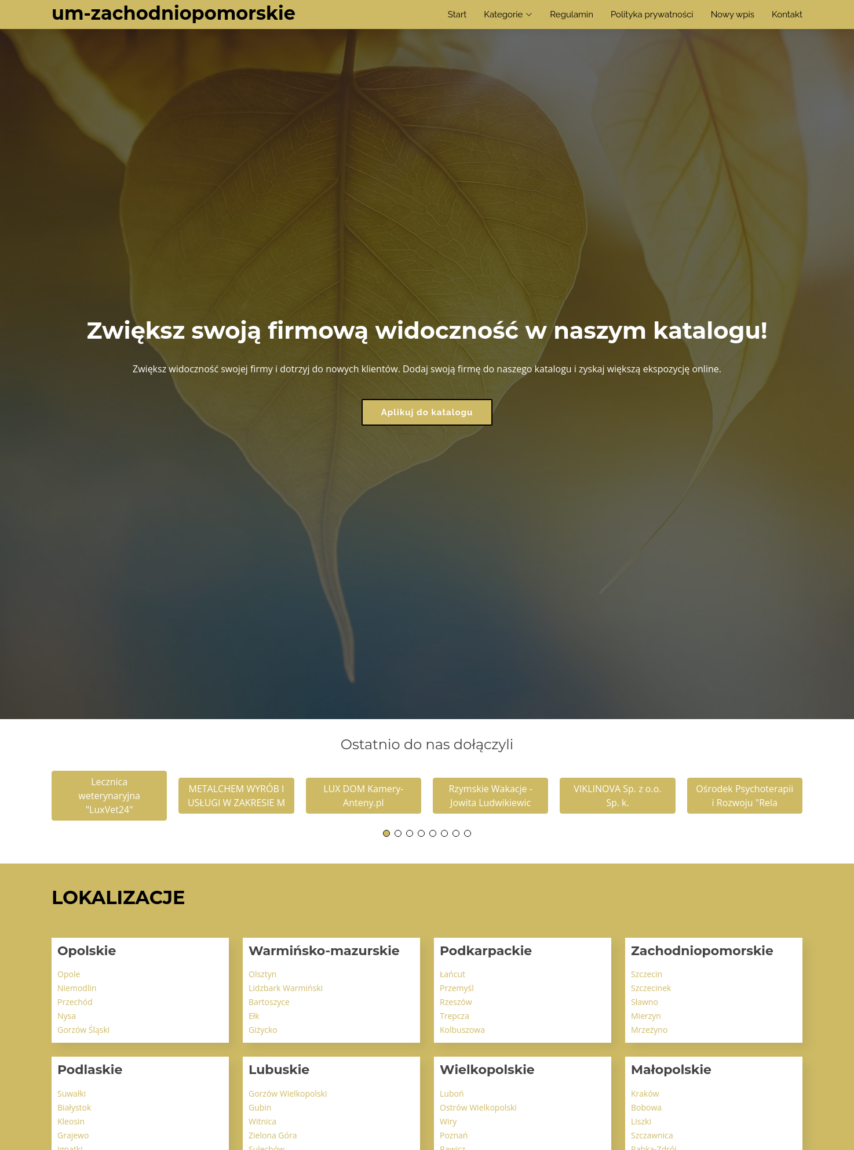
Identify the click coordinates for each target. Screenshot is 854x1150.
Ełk (254, 1015)
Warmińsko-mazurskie (324, 951)
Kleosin (71, 1121)
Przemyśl (457, 987)
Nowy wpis (732, 14)
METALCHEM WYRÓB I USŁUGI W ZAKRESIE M (236, 795)
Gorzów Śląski (83, 1029)
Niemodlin (77, 987)
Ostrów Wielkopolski (478, 1107)
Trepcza (454, 1015)
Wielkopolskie (487, 1070)
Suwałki (71, 1093)
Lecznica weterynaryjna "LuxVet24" (109, 795)
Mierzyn (646, 1015)
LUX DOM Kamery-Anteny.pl (363, 795)
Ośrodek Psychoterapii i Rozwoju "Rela (744, 795)
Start (457, 14)
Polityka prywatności (652, 14)
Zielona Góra (273, 1135)
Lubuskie (279, 1070)
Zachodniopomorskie (702, 951)
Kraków (645, 1093)
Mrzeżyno (649, 1029)
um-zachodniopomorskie (173, 13)
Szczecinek (651, 987)
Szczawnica (652, 1135)
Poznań (454, 1135)
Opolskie (86, 951)
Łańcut (452, 974)
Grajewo (73, 1135)
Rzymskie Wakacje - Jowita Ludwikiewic (490, 795)
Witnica (262, 1121)
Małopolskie (671, 1070)
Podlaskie (89, 1070)
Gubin (260, 1107)
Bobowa (646, 1107)
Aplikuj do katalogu (427, 412)
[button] (386, 833)
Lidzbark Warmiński (286, 987)
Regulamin (571, 14)
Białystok (74, 1107)
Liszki (641, 1121)
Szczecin (646, 974)
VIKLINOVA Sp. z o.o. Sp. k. (617, 795)
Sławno (644, 1001)
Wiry (448, 1121)
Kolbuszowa (462, 1029)
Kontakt (787, 14)
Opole (68, 974)
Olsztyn (262, 974)
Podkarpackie (486, 951)
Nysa (66, 1015)
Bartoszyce (269, 1001)
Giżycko (263, 1029)
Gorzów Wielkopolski (288, 1093)
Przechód (75, 1001)
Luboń (452, 1093)
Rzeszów (456, 1001)
